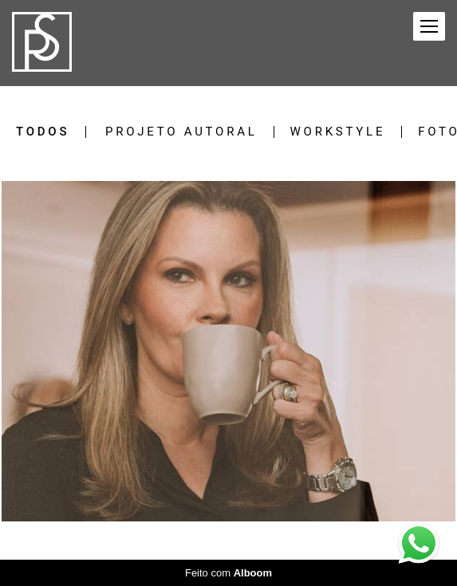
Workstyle (338, 132)
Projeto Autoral (181, 132)
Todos (42, 132)
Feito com (228, 573)
